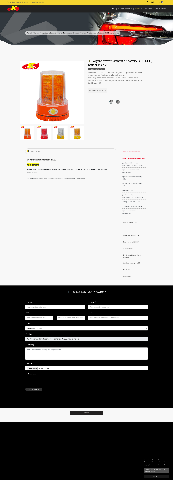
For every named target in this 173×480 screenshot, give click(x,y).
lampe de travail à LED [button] (131, 242)
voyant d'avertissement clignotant (132, 206)
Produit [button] (137, 9)
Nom (29, 302)
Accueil (112, 9)
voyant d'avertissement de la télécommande (130, 171)
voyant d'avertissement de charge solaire (132, 178)
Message (30, 345)
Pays (29, 323)
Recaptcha (31, 374)
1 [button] (45, 120)
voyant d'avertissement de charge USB (132, 185)
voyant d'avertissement (49, 33)
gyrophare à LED (127, 190)
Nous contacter (160, 9)
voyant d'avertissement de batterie (68, 33)
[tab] (134, 152)
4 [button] (55, 120)
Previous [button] (23, 92)
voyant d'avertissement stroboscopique (129, 212)
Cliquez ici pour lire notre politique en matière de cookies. (155, 470)
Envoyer (33, 389)
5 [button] (58, 120)
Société (60, 313)
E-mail (92, 302)
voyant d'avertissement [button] (131, 152)
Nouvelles (148, 9)
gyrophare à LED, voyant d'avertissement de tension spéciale (132, 196)
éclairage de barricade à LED (131, 202)
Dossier (29, 363)
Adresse (92, 313)
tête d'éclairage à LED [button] (130, 222)
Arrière (86, 413)
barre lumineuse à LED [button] (131, 235)
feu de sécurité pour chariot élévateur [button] (132, 256)
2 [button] (48, 120)
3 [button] (52, 120)
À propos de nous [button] (124, 9)
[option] (52, 92)
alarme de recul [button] (128, 248)
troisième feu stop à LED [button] (131, 263)
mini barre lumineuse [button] (130, 229)
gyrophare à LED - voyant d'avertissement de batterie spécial (132, 164)
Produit (36, 33)
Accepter (156, 476)
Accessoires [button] (127, 276)
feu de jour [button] (126, 269)
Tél (27, 313)
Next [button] (81, 92)
